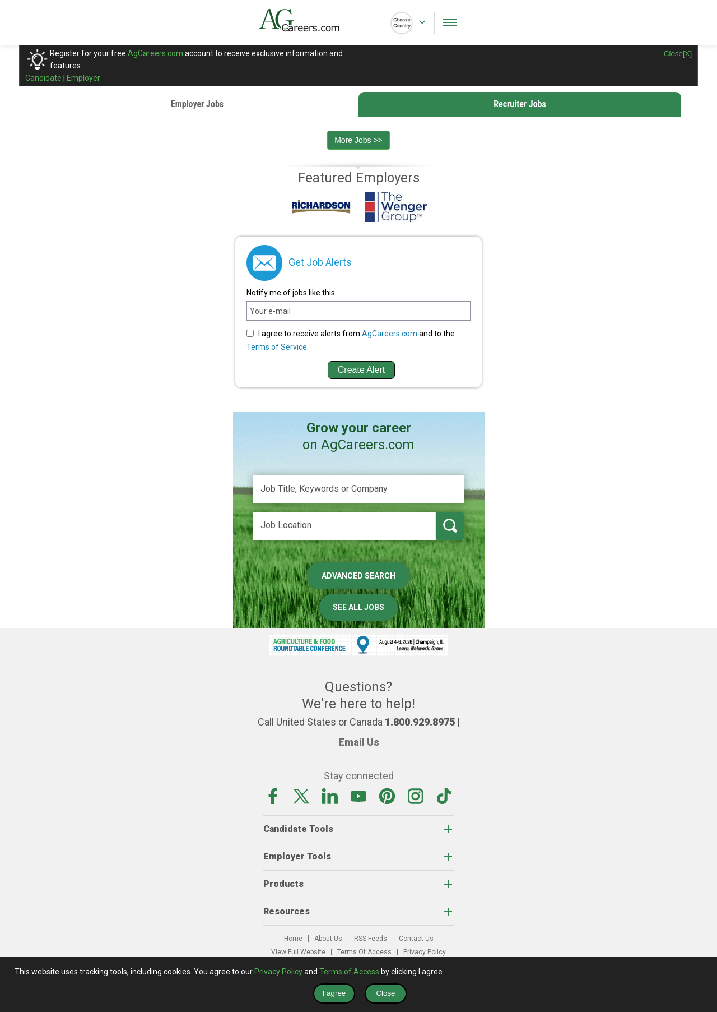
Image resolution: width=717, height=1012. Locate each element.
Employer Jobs (197, 104)
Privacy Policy (424, 952)
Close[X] (678, 53)
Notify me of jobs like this (290, 292)
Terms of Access (349, 971)
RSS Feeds (370, 938)
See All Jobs (358, 607)
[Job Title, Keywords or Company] (358, 489)
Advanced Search (358, 575)
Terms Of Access (364, 952)
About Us (328, 938)
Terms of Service (276, 347)
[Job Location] (344, 526)
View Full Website (298, 952)
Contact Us (416, 938)
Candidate (43, 77)
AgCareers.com (155, 53)
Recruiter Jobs (519, 104)
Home (293, 938)
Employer (83, 77)
